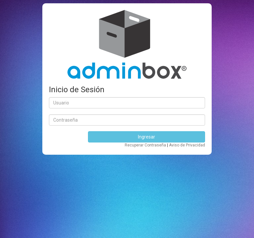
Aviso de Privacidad (187, 145)
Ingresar (146, 136)
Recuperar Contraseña (146, 145)
